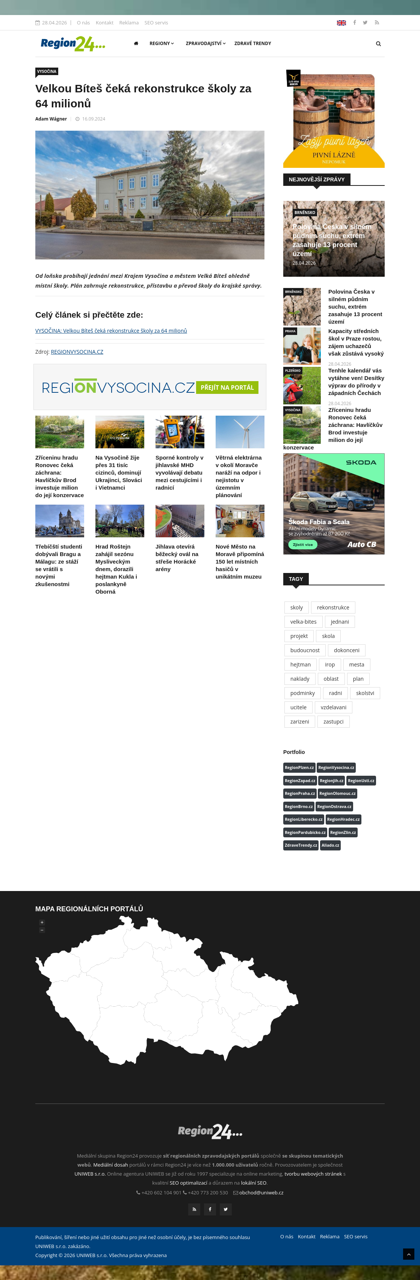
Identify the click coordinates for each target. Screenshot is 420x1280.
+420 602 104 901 (162, 1192)
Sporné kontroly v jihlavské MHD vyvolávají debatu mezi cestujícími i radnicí (180, 487)
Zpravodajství (206, 43)
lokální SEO (254, 1182)
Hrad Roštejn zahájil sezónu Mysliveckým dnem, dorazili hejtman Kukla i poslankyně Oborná (116, 583)
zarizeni (299, 721)
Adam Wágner (51, 119)
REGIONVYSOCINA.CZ (77, 351)
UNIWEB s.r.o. (90, 1173)
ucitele (298, 707)
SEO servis (156, 22)
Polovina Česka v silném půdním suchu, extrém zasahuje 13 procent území (355, 306)
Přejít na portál (239, 395)
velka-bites (303, 621)
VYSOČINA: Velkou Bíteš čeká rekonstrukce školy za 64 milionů (111, 330)
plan (358, 678)
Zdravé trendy (252, 43)
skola (328, 635)
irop (330, 664)
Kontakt (104, 22)
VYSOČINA (46, 71)
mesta (356, 664)
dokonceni (347, 650)
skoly (296, 607)
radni (335, 693)
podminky (302, 693)
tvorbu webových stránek (313, 1173)
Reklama (129, 22)
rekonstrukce (333, 607)
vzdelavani (333, 707)
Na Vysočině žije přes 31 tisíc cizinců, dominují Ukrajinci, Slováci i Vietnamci (118, 487)
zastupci (333, 721)
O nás (83, 22)
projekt (299, 635)
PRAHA (290, 331)
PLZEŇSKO (293, 370)
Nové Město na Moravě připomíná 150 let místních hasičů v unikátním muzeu (240, 576)
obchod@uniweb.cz (261, 1192)
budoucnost (305, 650)
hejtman (300, 664)
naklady (300, 678)
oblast (331, 678)
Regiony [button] (162, 43)
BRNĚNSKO (305, 212)
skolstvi (365, 693)
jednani (340, 621)
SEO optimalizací (188, 1182)
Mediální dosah (110, 1164)
